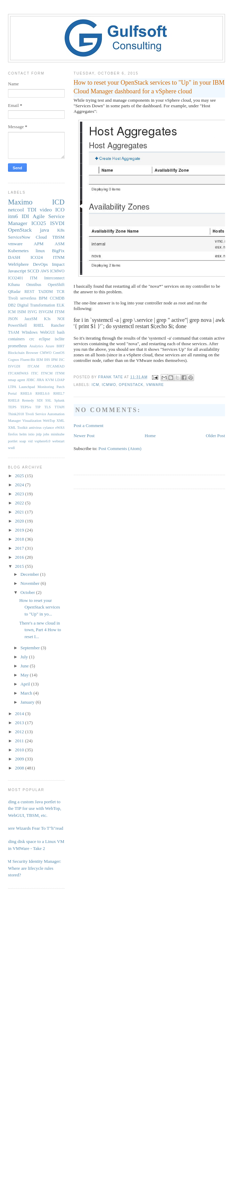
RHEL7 (58, 393)
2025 (20, 475)
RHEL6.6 (42, 393)
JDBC (30, 380)
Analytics (36, 346)
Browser (32, 353)
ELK (61, 305)
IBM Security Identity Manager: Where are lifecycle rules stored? (32, 868)
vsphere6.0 (42, 441)
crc (31, 339)
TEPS (12, 407)
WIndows (30, 332)
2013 (20, 722)
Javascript (17, 270)
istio (31, 434)
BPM (43, 298)
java (44, 230)
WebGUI (47, 332)
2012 (20, 731)
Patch (60, 387)
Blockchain (16, 353)
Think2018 (16, 414)
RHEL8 (13, 400)
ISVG (32, 312)
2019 (20, 530)
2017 (20, 548)
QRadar (14, 291)
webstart (58, 441)
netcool (16, 209)
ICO (60, 209)
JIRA (40, 380)
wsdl (11, 448)
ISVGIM (46, 312)
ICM (95, 385)
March (27, 693)
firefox (13, 434)
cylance (48, 427)
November (31, 583)
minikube (57, 434)
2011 (20, 740)
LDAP (59, 380)
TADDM (45, 291)
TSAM (13, 332)
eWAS (60, 427)
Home (150, 435)
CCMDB (57, 298)
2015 (20, 566)
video (46, 209)
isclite (60, 339)
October (28, 592)
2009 (20, 758)
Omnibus (33, 284)
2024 (20, 484)
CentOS (59, 353)
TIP (38, 407)
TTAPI (60, 407)
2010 (20, 749)
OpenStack (131, 385)
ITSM (60, 312)
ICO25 (38, 223)
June (25, 665)
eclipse (44, 339)
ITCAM (33, 366)
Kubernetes (18, 250)
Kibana (14, 284)
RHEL (38, 325)
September (31, 647)
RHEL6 (26, 393)
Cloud (41, 237)
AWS (44, 271)
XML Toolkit (17, 427)
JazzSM (30, 319)
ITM (33, 278)
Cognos (13, 360)
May (25, 675)
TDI (32, 209)
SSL (48, 400)
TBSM (58, 237)
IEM (40, 360)
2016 (20, 557)
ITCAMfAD (56, 366)
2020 (20, 521)
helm (23, 434)
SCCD (33, 270)
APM (38, 243)
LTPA (12, 387)
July (25, 656)
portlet (12, 441)
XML (60, 421)
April (26, 684)
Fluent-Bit (27, 360)
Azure (50, 346)
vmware (155, 385)
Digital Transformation (36, 305)
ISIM (21, 312)
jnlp (39, 434)
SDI (40, 400)
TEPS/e (25, 407)
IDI (25, 216)
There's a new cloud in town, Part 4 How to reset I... (40, 629)
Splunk (59, 400)
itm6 (13, 216)
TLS (47, 407)
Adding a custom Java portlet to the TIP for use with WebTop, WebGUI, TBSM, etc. (32, 808)
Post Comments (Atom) (120, 448)
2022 (20, 502)
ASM (59, 243)
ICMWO (109, 385)
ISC (61, 360)
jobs (46, 434)
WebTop (49, 421)
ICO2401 (15, 278)
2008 (20, 768)
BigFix (58, 250)
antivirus (35, 427)
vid (30, 441)
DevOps (40, 264)
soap (22, 441)
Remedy (28, 400)
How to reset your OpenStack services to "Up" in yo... (39, 607)
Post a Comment (89, 425)
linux (40, 250)
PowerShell (17, 325)
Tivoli (13, 298)
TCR (61, 291)
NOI (61, 319)
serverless (28, 298)
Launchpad (27, 387)
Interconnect (54, 278)
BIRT (60, 346)
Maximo (20, 202)
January (28, 702)
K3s (47, 319)
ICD (58, 202)
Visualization (31, 421)
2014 (20, 713)
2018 (20, 539)
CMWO (45, 353)
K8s (61, 230)
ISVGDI (14, 366)
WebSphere (18, 264)
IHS (47, 360)
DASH (14, 257)
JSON (13, 319)
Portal (12, 393)
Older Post (215, 435)
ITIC (34, 373)
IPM (54, 360)
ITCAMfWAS (18, 373)
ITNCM (47, 373)
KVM (49, 380)
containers (16, 339)
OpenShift (56, 284)
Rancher (58, 325)
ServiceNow (19, 237)
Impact (58, 264)
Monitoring (46, 387)
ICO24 (37, 257)
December (30, 574)
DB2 (12, 305)
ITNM (58, 257)
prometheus (17, 346)
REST (29, 291)
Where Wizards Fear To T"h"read (33, 828)
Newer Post (84, 435)
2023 (20, 493)
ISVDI (57, 223)
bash (60, 332)
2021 (20, 511)
